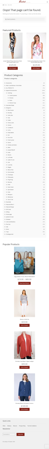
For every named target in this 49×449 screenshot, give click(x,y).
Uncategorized (9, 234)
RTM (9, 184)
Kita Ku (9, 155)
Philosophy (10, 177)
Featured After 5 (10, 204)
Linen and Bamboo (10, 222)
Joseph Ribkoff (11, 150)
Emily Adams (11, 132)
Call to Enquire (12, 68)
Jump (9, 152)
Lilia (9, 162)
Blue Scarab (11, 110)
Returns (15, 426)
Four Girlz (10, 137)
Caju (9, 117)
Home (5, 5)
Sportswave (10, 189)
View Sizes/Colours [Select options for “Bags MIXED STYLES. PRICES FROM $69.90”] (24, 283)
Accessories (9, 83)
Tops (7, 231)
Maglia (9, 167)
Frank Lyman (11, 140)
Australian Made (10, 105)
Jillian (9, 147)
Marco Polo (10, 169)
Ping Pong (10, 179)
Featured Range (10, 207)
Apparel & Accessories (11, 90)
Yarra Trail (10, 199)
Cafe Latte (10, 115)
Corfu (9, 130)
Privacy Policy (22, 426)
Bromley (10, 112)
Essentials (8, 202)
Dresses (11, 98)
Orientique (10, 174)
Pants (10, 100)
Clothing (10, 93)
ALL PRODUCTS (10, 88)
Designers (8, 108)
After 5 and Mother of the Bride (13, 85)
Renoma (10, 182)
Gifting (7, 212)
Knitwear (8, 219)
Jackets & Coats (10, 217)
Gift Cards (8, 209)
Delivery (9, 426)
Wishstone (10, 197)
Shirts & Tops (12, 103)
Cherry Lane (11, 122)
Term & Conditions (32, 426)
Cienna (9, 125)
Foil (8, 135)
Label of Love (11, 160)
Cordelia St (10, 127)
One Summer (11, 172)
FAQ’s (4, 426)
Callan (9, 120)
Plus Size (8, 224)
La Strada (10, 157)
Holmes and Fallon (12, 145)
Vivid (9, 192)
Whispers (10, 194)
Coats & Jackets (13, 95)
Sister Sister (11, 187)
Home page (9, 214)
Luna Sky (10, 165)
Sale (7, 227)
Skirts (7, 229)
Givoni (9, 142)
